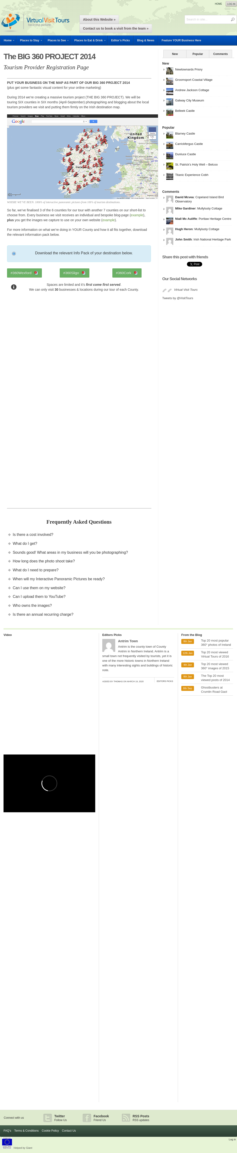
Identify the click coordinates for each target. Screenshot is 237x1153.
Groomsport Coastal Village (194, 79)
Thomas (118, 681)
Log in (231, 4)
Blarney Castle (185, 133)
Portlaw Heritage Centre (215, 219)
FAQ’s (7, 1130)
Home (218, 4)
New (175, 54)
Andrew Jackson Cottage (192, 90)
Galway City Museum (189, 100)
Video (8, 635)
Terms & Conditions (26, 1130)
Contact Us (69, 1130)
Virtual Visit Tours (186, 289)
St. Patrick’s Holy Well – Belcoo (196, 164)
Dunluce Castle (185, 154)
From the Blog (191, 635)
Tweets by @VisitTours (177, 298)
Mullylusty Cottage (209, 208)
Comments (220, 54)
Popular (198, 54)
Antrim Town (128, 641)
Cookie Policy (50, 1130)
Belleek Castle (185, 110)
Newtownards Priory (188, 69)
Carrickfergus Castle (189, 144)
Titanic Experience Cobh (191, 175)
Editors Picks (112, 635)
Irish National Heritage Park (212, 239)
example (137, 215)
